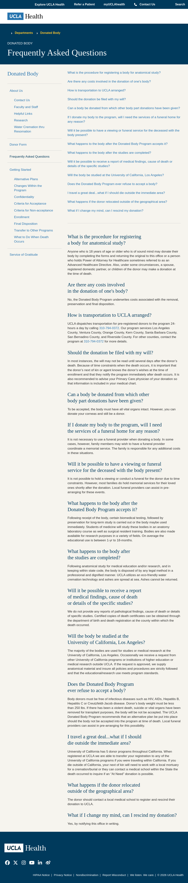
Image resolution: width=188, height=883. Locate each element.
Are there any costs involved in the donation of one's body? (109, 81)
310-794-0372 (109, 328)
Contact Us (147, 4)
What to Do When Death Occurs (31, 239)
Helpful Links (23, 113)
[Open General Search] (179, 4)
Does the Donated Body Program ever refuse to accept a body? (112, 184)
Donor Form (18, 144)
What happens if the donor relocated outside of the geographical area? (117, 201)
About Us (16, 90)
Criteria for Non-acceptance (33, 210)
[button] (50, 4)
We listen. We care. (142, 875)
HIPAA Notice (41, 875)
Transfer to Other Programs (33, 230)
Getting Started (20, 169)
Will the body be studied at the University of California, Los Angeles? (116, 175)
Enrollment (21, 217)
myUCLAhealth (114, 4)
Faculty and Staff (26, 107)
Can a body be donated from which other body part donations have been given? (124, 108)
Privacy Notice (63, 875)
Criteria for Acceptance (30, 203)
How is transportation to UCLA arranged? (97, 90)
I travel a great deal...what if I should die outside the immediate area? (116, 193)
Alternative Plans (26, 179)
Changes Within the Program (28, 188)
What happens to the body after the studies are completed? (109, 152)
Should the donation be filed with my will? (97, 99)
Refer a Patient (84, 4)
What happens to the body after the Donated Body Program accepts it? (118, 144)
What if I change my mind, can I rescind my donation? (105, 210)
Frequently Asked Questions (29, 156)
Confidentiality (24, 197)
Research (21, 120)
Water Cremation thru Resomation (29, 129)
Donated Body (50, 32)
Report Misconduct (114, 875)
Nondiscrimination (87, 875)
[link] (7, 863)
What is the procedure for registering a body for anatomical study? (114, 72)
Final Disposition (25, 224)
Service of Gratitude (24, 254)
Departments (24, 32)
